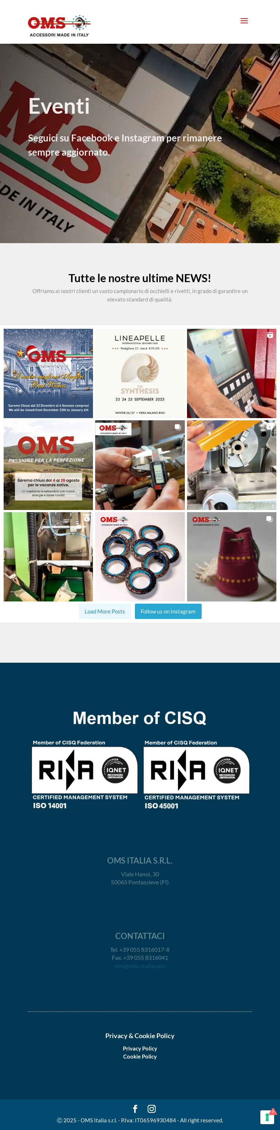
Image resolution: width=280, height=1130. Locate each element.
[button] (48, 373)
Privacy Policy (140, 1048)
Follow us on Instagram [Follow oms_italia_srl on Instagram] (168, 611)
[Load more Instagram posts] (105, 611)
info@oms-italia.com (140, 965)
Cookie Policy (140, 1056)
